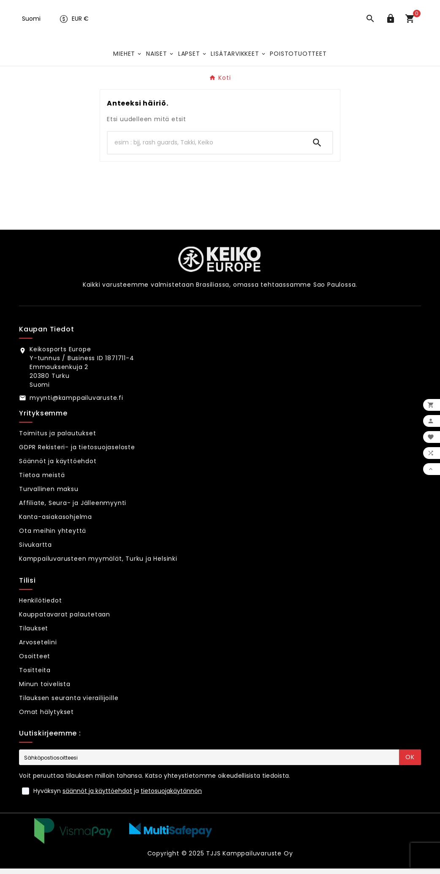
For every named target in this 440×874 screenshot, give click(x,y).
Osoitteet (34, 661)
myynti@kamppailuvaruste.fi (76, 403)
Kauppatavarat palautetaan (64, 620)
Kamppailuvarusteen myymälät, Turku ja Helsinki (98, 564)
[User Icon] (392, 23)
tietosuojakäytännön (171, 796)
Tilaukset (33, 634)
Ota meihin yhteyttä (52, 536)
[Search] (317, 148)
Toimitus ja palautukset (57, 438)
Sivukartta (35, 550)
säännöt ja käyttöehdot (97, 796)
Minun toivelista (45, 689)
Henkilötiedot (40, 606)
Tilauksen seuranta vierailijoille (68, 703)
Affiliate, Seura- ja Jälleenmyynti (72, 508)
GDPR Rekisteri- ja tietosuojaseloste (77, 452)
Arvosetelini (38, 647)
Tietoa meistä (42, 480)
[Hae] (205, 148)
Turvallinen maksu (49, 494)
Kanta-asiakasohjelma (55, 522)
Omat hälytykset (46, 717)
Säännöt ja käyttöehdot (58, 466)
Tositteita (35, 675)
